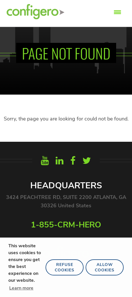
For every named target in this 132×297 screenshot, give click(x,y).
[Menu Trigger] (117, 12)
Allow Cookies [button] (104, 267)
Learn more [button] (21, 288)
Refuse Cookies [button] (64, 267)
